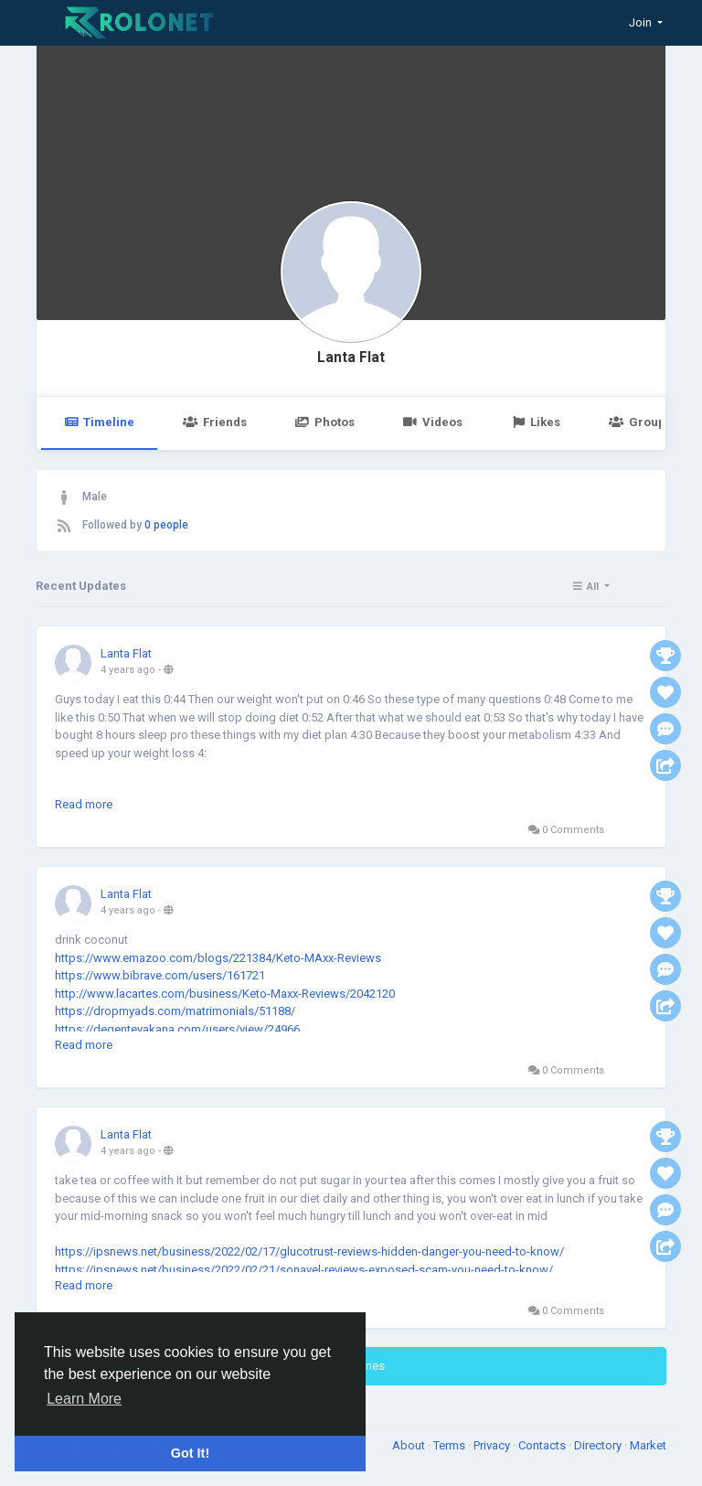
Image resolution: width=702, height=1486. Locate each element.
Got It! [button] (190, 1453)
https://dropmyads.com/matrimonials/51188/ (175, 1011)
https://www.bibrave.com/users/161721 (160, 975)
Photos (325, 422)
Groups (640, 422)
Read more (83, 804)
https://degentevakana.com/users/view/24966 (177, 1029)
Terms (450, 1445)
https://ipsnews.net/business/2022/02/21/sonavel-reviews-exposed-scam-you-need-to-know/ (304, 1270)
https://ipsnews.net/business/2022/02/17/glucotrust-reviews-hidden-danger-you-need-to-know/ (309, 1251)
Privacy (493, 1445)
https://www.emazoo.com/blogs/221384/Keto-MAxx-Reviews (218, 958)
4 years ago (128, 670)
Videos (433, 422)
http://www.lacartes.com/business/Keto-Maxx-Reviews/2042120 (225, 993)
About (410, 1445)
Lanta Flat (351, 357)
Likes (535, 422)
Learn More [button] (84, 1398)
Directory (599, 1445)
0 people (166, 524)
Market (648, 1445)
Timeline (99, 422)
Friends (214, 422)
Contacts (543, 1445)
